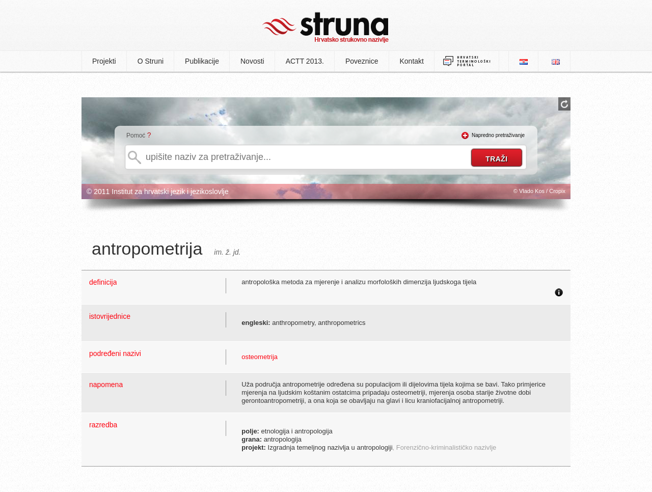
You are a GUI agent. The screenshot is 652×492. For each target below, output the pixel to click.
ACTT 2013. (305, 61)
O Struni (151, 61)
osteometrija (259, 357)
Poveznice (361, 61)
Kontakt (412, 61)
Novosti (252, 61)
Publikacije (202, 61)
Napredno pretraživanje (498, 135)
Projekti (104, 61)
